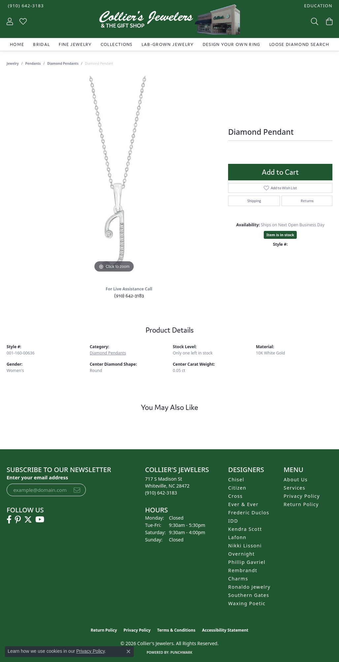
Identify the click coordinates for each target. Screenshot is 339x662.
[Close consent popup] (128, 651)
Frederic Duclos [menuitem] (248, 512)
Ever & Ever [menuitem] (243, 504)
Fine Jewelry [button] (75, 44)
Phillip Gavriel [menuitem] (246, 562)
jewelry (13, 63)
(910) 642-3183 (129, 295)
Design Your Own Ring (231, 44)
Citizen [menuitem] (237, 488)
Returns (307, 201)
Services (294, 488)
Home (17, 44)
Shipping (254, 201)
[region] (114, 175)
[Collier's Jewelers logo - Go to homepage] (169, 21)
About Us (296, 479)
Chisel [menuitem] (236, 479)
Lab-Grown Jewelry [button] (168, 44)
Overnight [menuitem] (241, 554)
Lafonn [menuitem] (237, 537)
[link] (25, 6)
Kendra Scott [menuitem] (245, 529)
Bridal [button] (41, 44)
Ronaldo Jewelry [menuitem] (249, 587)
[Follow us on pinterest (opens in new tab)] (18, 520)
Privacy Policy (302, 496)
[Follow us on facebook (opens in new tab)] (9, 520)
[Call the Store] (161, 493)
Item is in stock (280, 234)
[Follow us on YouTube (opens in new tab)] (39, 520)
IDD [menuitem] (233, 521)
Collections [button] (117, 44)
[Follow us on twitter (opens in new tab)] (28, 520)
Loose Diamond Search (299, 44)
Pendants (33, 63)
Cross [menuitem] (235, 496)
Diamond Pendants (63, 63)
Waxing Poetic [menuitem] (246, 603)
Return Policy (301, 504)
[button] (317, 6)
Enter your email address (37, 477)
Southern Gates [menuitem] (248, 595)
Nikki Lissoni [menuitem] (245, 545)
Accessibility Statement (225, 630)
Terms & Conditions (176, 630)
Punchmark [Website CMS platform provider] (181, 652)
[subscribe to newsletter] (76, 490)
